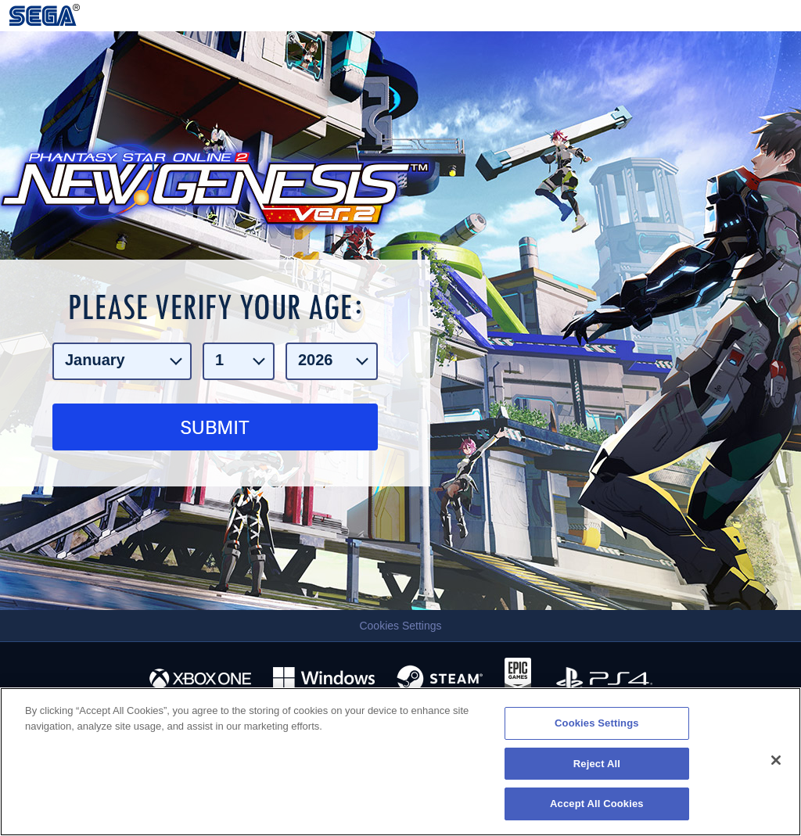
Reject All (596, 764)
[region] (400, 761)
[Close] (776, 760)
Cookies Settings (400, 625)
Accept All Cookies (597, 803)
